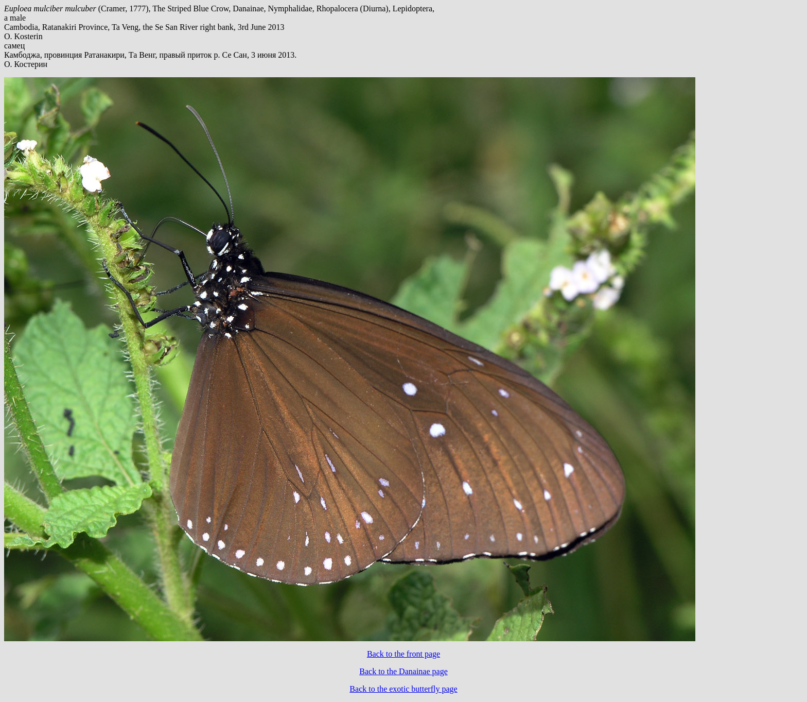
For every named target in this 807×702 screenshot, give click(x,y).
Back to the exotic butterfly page (403, 688)
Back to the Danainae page (403, 671)
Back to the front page (403, 653)
